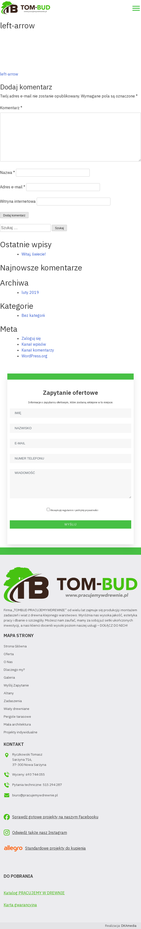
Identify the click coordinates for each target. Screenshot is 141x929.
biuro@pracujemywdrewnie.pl (35, 795)
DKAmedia (128, 926)
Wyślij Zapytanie (16, 685)
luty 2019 (30, 292)
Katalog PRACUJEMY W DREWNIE (34, 892)
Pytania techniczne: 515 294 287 (37, 784)
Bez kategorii (33, 315)
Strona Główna (15, 646)
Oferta (9, 654)
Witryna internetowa (18, 201)
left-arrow (9, 74)
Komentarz (11, 107)
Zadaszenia (13, 701)
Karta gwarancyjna (20, 904)
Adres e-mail (12, 186)
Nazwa (7, 172)
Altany (9, 693)
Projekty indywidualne (20, 732)
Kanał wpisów (34, 344)
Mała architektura (17, 724)
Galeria (9, 677)
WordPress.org (34, 355)
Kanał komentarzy (38, 350)
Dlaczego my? (14, 669)
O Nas (8, 662)
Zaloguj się (31, 338)
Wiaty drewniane (16, 708)
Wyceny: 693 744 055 (28, 774)
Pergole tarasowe (17, 716)
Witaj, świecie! (34, 254)
